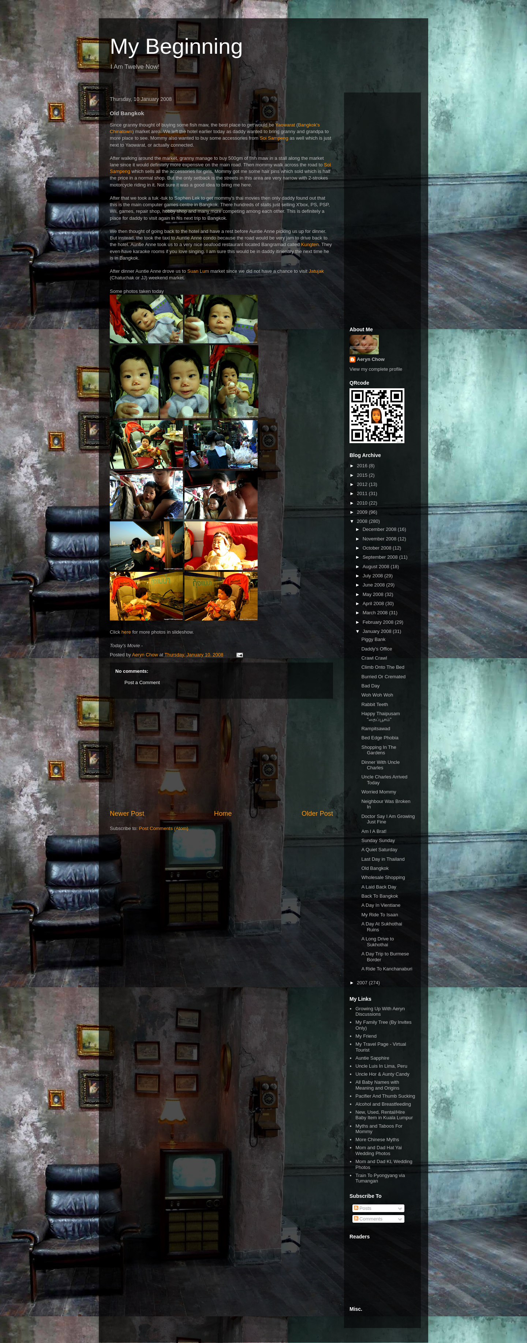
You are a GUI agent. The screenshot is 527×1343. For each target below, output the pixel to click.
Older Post (317, 813)
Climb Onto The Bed (382, 667)
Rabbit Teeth (374, 704)
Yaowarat (285, 125)
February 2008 (379, 622)
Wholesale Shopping (383, 877)
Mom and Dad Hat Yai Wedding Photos (378, 1150)
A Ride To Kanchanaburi (386, 969)
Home (223, 813)
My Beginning (176, 46)
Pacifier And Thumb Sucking (385, 1096)
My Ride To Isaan (379, 914)
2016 (363, 465)
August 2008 (377, 566)
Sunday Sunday (378, 840)
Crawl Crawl (374, 658)
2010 (363, 503)
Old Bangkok (374, 868)
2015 (363, 475)
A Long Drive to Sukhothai (377, 941)
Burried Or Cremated (383, 676)
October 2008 (378, 548)
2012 (363, 484)
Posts (362, 1208)
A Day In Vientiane (380, 905)
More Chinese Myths (377, 1139)
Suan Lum (198, 271)
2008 (363, 521)
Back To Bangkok (379, 896)
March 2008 (376, 612)
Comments (368, 1219)
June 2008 (374, 585)
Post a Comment (142, 682)
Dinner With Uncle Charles (380, 765)
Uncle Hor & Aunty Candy (382, 1074)
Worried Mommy (378, 792)
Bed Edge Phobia (379, 737)
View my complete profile (376, 369)
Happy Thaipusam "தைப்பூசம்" (380, 716)
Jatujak (316, 271)
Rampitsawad (375, 728)
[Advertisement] (221, 754)
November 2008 (380, 539)
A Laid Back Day (378, 887)
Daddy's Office (376, 649)
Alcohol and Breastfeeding (383, 1104)
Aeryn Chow (371, 359)
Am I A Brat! (373, 831)
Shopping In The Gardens (378, 750)
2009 (363, 512)
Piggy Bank (373, 639)
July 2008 (373, 575)
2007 (363, 982)
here (126, 632)
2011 (363, 493)
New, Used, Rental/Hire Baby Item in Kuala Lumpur (384, 1115)
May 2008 (374, 594)
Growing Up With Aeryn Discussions (380, 1011)
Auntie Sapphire (372, 1058)
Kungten (310, 244)
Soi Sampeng (274, 138)
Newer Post (127, 813)
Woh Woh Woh (377, 695)
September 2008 (381, 557)
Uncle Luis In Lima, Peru (381, 1066)
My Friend (366, 1036)
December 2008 (380, 529)
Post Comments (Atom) (163, 828)
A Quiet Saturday (379, 849)
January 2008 (378, 631)
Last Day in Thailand (382, 859)
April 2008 (374, 603)
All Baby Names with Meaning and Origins (377, 1085)
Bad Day (370, 686)
